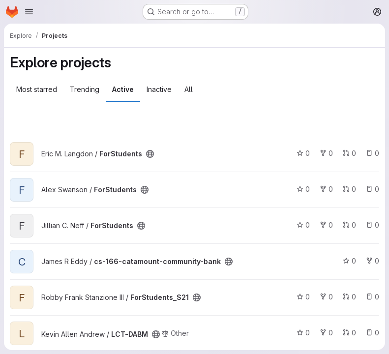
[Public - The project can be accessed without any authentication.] (150, 154)
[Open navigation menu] (29, 12)
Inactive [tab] (159, 89)
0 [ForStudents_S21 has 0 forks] (326, 297)
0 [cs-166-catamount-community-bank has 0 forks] (372, 261)
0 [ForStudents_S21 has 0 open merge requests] (349, 297)
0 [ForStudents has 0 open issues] (372, 153)
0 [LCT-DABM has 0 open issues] (372, 332)
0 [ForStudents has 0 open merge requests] (349, 153)
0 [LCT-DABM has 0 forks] (326, 332)
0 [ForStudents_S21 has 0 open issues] (372, 297)
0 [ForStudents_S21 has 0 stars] (303, 297)
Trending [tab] (84, 89)
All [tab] (188, 89)
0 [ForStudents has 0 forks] (326, 153)
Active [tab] (123, 89)
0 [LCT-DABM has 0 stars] (303, 332)
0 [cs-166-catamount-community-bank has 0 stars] (349, 261)
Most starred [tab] (36, 89)
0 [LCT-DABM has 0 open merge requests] (349, 332)
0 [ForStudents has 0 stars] (303, 153)
